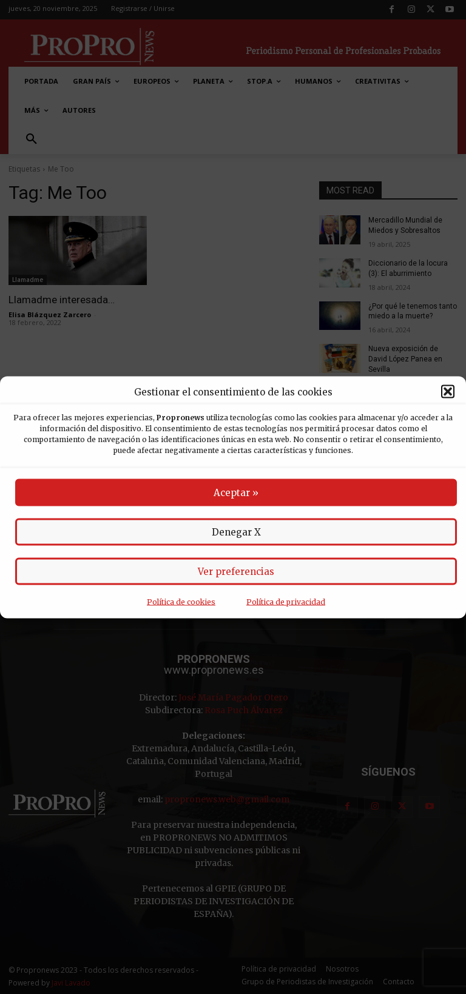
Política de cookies (181, 601)
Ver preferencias (236, 571)
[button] (448, 392)
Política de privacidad (285, 601)
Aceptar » (236, 492)
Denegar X (236, 531)
